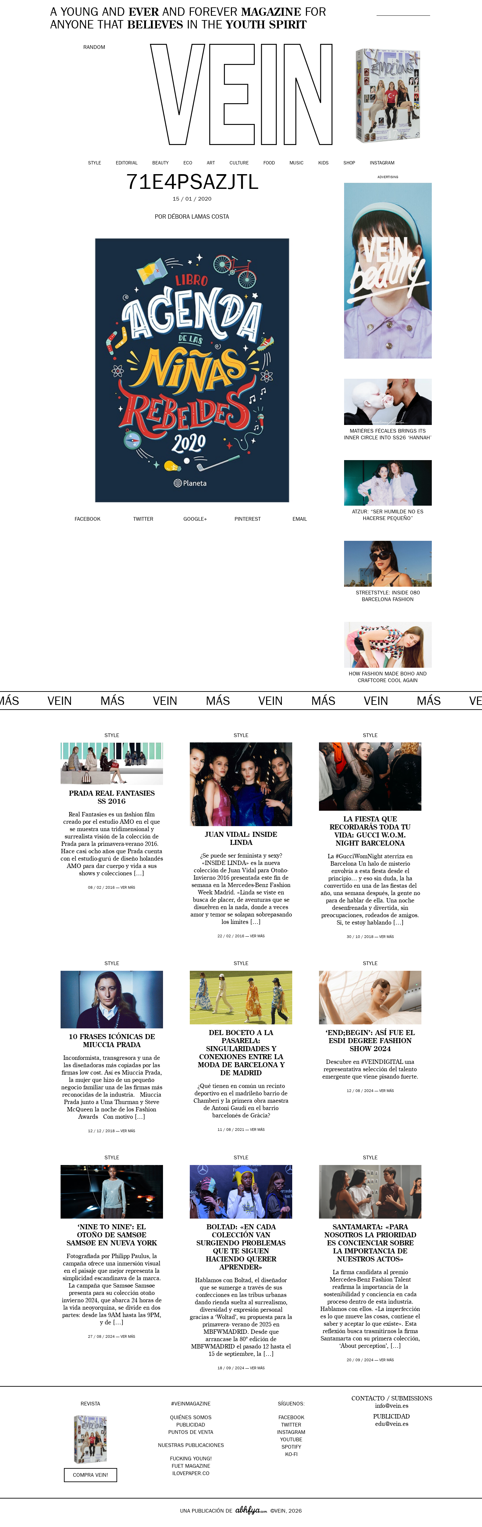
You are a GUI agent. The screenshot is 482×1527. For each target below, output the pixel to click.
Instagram (382, 163)
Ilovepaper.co (191, 1474)
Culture (239, 163)
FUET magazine (191, 1466)
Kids (323, 163)
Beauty (160, 163)
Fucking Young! (191, 1459)
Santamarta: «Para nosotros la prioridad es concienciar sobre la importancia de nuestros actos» (370, 1243)
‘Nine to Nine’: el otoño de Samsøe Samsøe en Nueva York (112, 1235)
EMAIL (300, 519)
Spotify (291, 1447)
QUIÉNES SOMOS (191, 1418)
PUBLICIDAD (190, 1425)
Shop (349, 163)
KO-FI (291, 1455)
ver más (127, 888)
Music (297, 163)
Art (211, 163)
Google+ (12, 1522)
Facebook (291, 1418)
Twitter (291, 1425)
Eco (187, 163)
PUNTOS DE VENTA (190, 1433)
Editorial (127, 163)
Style (94, 163)
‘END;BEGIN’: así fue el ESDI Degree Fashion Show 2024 (370, 1041)
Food (269, 163)
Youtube (291, 1440)
